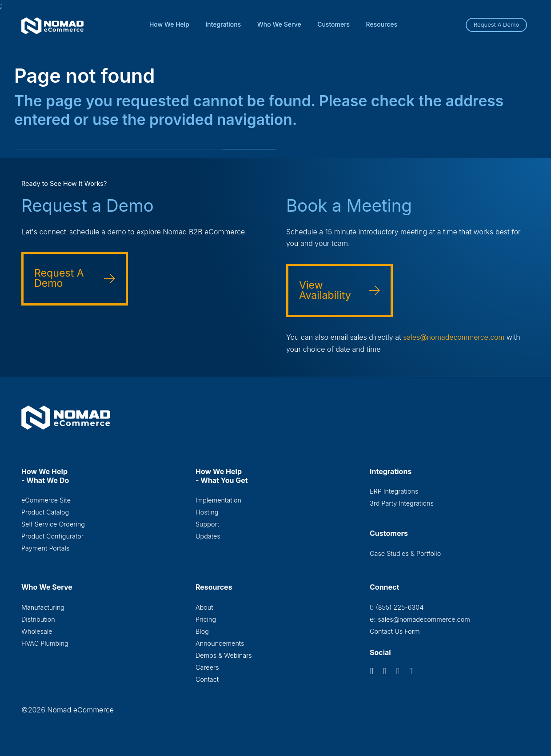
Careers (207, 668)
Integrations (223, 24)
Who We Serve (279, 24)
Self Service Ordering (53, 524)
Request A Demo (496, 24)
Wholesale (36, 631)
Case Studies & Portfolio (405, 553)
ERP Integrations (394, 491)
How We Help (169, 24)
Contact (207, 680)
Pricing (206, 619)
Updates (208, 536)
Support (207, 524)
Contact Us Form (395, 631)
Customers (333, 24)
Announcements (220, 643)
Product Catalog (45, 512)
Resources (382, 24)
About (204, 607)
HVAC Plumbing (44, 643)
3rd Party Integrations (402, 503)
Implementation (218, 499)
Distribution (38, 619)
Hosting (207, 512)
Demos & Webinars (224, 655)
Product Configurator (52, 536)
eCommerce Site (46, 499)
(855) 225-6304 (399, 607)
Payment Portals (45, 548)
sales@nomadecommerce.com (454, 337)
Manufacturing (42, 607)
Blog (202, 631)
